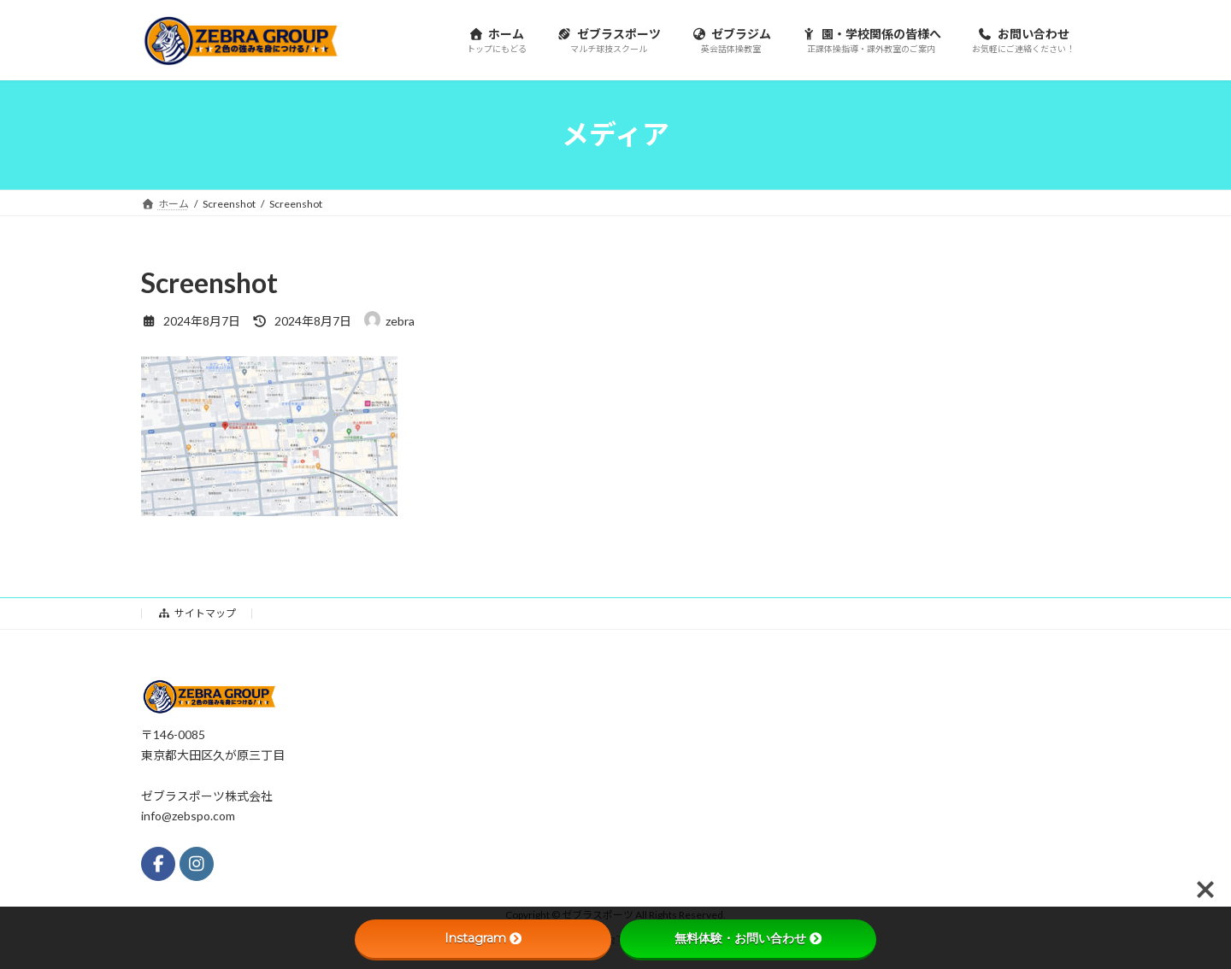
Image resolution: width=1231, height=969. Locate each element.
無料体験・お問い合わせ (748, 938)
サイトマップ (196, 613)
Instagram (483, 938)
